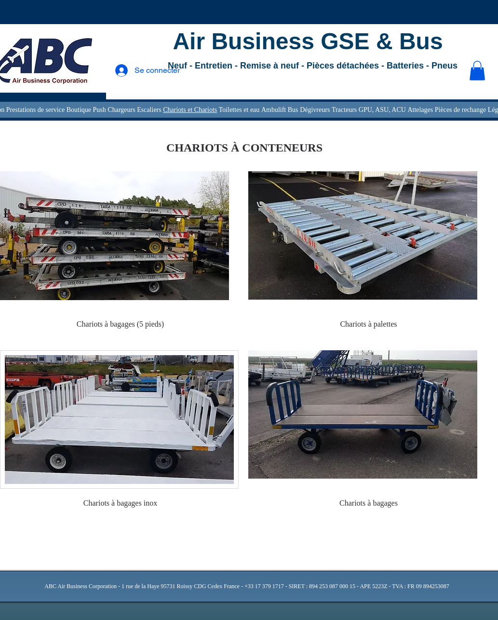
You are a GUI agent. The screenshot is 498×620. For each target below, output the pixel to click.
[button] (477, 71)
